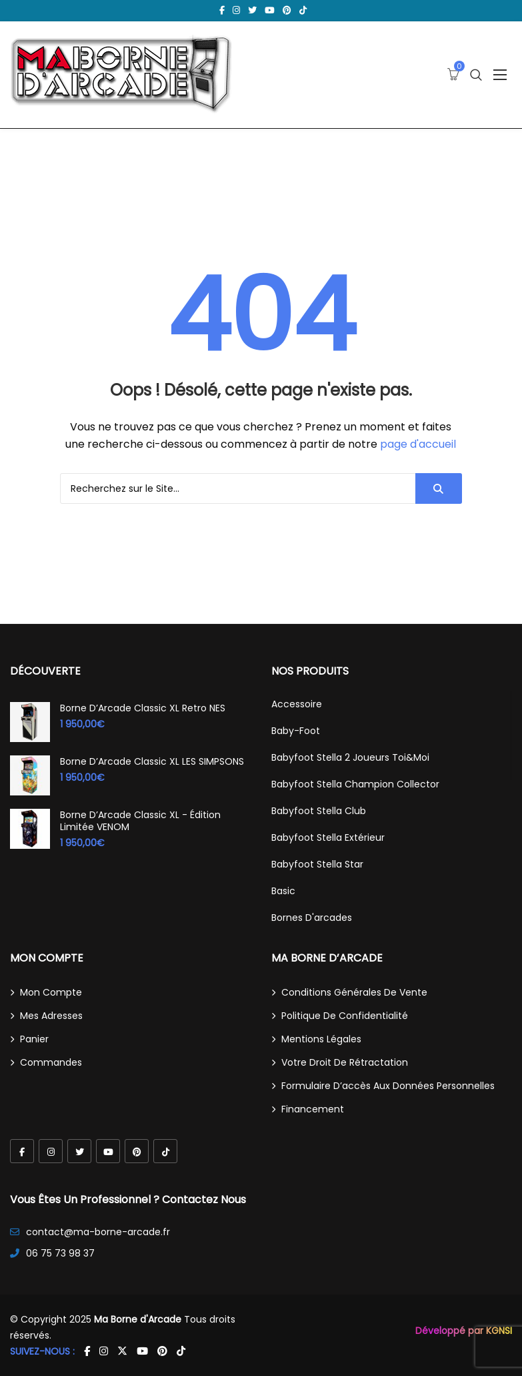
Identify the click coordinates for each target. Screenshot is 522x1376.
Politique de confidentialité (344, 1015)
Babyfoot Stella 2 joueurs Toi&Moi (350, 757)
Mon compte (51, 992)
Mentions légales (321, 1039)
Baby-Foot (295, 730)
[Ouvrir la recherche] (476, 75)
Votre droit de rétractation (344, 1062)
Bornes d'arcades (311, 917)
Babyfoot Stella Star (317, 864)
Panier (34, 1039)
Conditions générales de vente (354, 992)
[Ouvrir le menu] (500, 75)
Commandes (51, 1062)
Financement (312, 1109)
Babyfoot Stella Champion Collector (355, 784)
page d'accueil (418, 444)
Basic (283, 891)
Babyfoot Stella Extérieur (328, 837)
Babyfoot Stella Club (318, 810)
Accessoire (296, 704)
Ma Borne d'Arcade (137, 1319)
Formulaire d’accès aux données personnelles (388, 1085)
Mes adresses (51, 1015)
